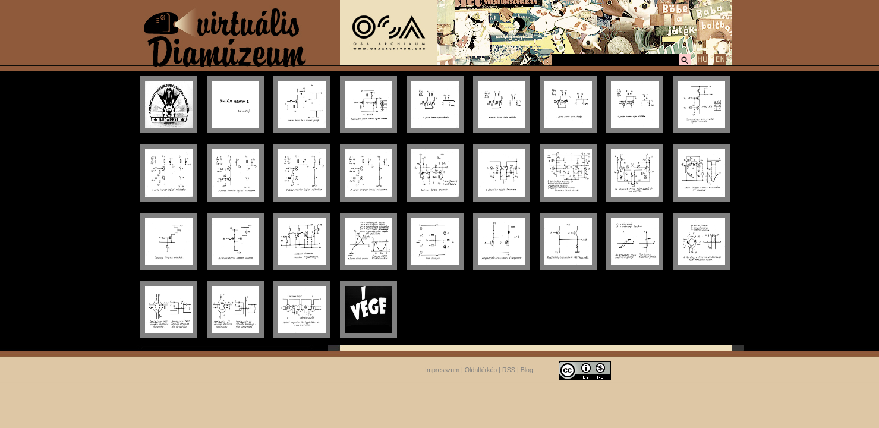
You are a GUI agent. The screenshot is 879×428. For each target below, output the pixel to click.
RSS (508, 369)
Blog (527, 369)
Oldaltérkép (481, 369)
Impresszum (442, 369)
